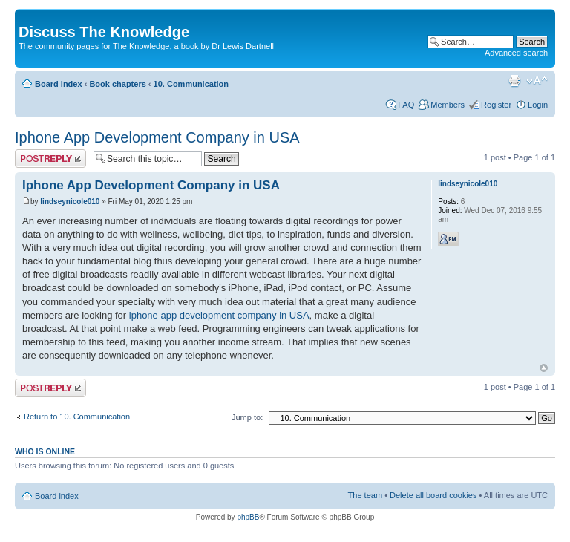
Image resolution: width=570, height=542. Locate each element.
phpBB (248, 517)
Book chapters (117, 83)
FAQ (406, 104)
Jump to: (247, 417)
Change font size (537, 81)
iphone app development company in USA (219, 315)
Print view (514, 81)
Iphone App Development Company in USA (157, 137)
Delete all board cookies (433, 495)
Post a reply (50, 158)
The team (365, 495)
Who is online (45, 451)
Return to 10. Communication (77, 416)
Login (538, 104)
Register (496, 104)
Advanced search (516, 52)
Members (447, 104)
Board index (58, 83)
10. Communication (191, 83)
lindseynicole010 (69, 201)
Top (544, 368)
